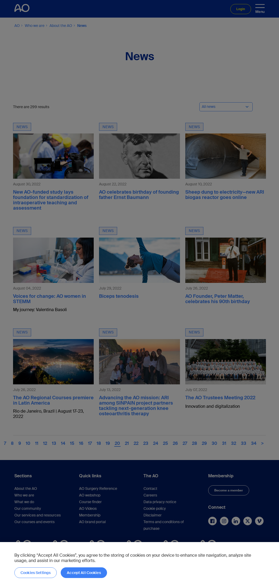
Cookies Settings (35, 572)
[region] (139, 562)
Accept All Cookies (84, 572)
